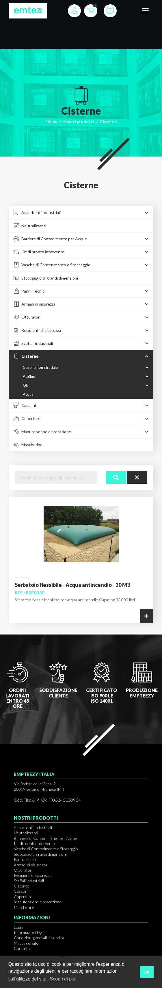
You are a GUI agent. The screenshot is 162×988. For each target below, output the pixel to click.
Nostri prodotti (78, 121)
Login (18, 927)
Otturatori (23, 870)
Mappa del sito (26, 943)
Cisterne (21, 885)
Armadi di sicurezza (30, 864)
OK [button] (147, 972)
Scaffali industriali (29, 880)
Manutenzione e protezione (38, 901)
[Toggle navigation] (145, 10)
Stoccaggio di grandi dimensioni (40, 854)
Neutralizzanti (26, 832)
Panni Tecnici (25, 859)
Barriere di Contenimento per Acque (45, 838)
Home (51, 121)
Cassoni (21, 891)
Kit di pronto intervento (34, 843)
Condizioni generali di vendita (39, 937)
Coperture (23, 896)
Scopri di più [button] (62, 978)
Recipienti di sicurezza (32, 875)
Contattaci (23, 948)
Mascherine (24, 907)
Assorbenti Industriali (33, 827)
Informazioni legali (29, 932)
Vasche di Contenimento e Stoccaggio (46, 848)
